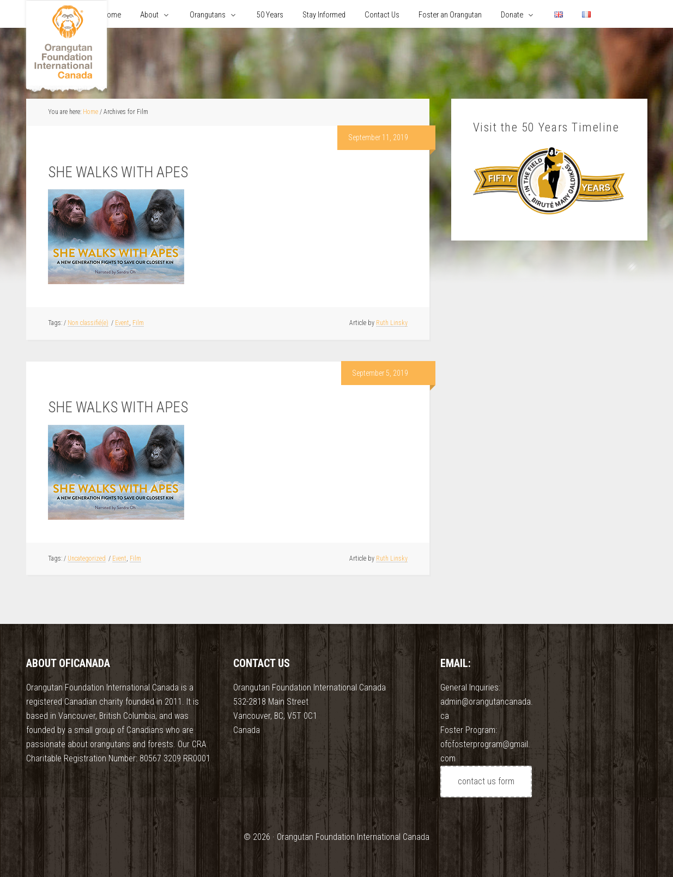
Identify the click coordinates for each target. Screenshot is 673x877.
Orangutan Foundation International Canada (66, 48)
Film (138, 323)
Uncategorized (87, 558)
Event (122, 323)
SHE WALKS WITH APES (118, 172)
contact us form (486, 781)
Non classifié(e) (88, 323)
